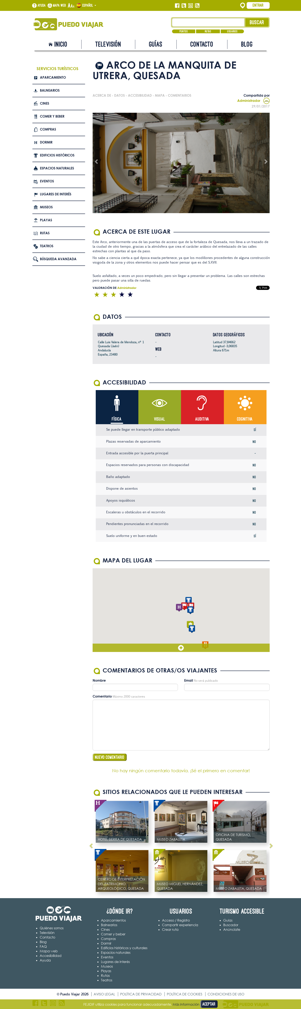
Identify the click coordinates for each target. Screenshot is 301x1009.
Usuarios (232, 31)
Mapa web (59, 5)
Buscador (230, 925)
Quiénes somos (52, 928)
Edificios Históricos (57, 155)
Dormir (46, 142)
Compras (48, 129)
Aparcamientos (113, 920)
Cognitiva (245, 419)
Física (117, 419)
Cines (44, 103)
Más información (186, 1004)
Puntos (184, 31)
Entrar (258, 5)
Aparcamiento (53, 77)
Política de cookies (184, 994)
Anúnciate (231, 929)
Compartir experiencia (180, 925)
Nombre (99, 680)
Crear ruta (170, 929)
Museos (46, 207)
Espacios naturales (57, 168)
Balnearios (50, 90)
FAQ (43, 946)
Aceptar (209, 1004)
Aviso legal (104, 994)
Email (188, 680)
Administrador (253, 101)
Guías (155, 44)
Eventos (47, 181)
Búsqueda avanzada (58, 259)
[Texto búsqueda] (208, 22)
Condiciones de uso (226, 994)
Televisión (108, 44)
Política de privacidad (141, 994)
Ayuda (42, 5)
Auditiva (202, 419)
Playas (46, 220)
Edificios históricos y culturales (124, 948)
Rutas (208, 31)
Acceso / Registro (176, 920)
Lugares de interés (55, 194)
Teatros (46, 246)
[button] (184, 606)
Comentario (102, 696)
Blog (247, 44)
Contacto (201, 44)
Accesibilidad (50, 956)
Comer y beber (52, 116)
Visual (159, 419)
